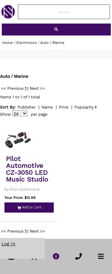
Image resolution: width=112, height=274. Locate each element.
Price (63, 107)
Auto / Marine (52, 43)
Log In (8, 244)
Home (7, 43)
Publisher (27, 107)
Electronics (26, 43)
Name (47, 107)
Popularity (84, 107)
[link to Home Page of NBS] (8, 17)
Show (5, 114)
